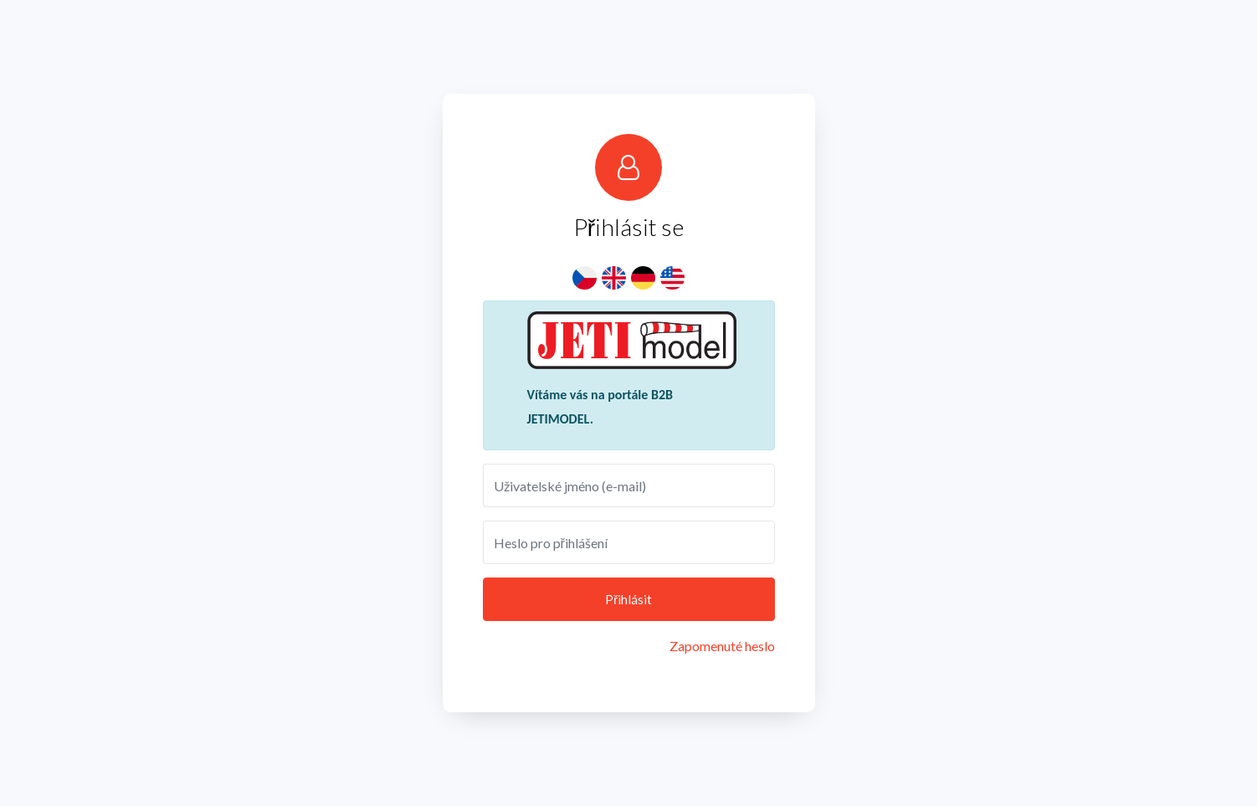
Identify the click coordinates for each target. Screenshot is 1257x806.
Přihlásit (628, 599)
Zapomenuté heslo (722, 646)
